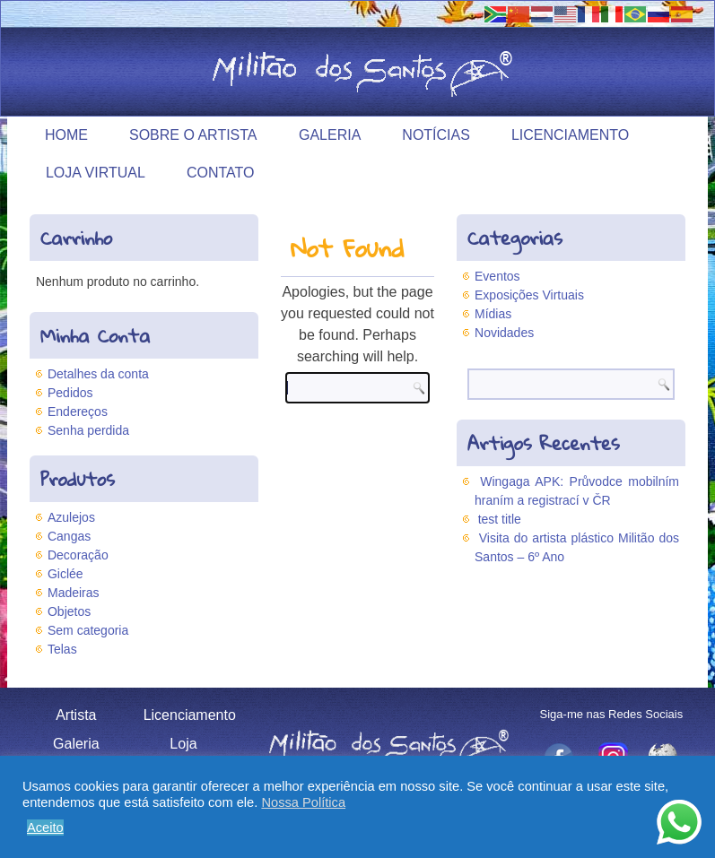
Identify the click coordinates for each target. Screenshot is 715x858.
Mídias (493, 314)
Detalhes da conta (98, 374)
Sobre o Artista (193, 135)
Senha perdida (88, 430)
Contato (221, 172)
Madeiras (74, 592)
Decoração (78, 555)
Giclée (65, 574)
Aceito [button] (45, 827)
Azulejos (71, 517)
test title (499, 519)
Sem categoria (88, 630)
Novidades (504, 332)
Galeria (330, 135)
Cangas (69, 536)
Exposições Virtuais (529, 295)
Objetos (69, 611)
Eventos (497, 276)
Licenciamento (570, 135)
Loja (183, 743)
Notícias (436, 135)
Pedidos (70, 393)
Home (66, 135)
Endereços (78, 411)
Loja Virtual (95, 172)
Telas (62, 649)
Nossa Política (303, 802)
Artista (76, 715)
